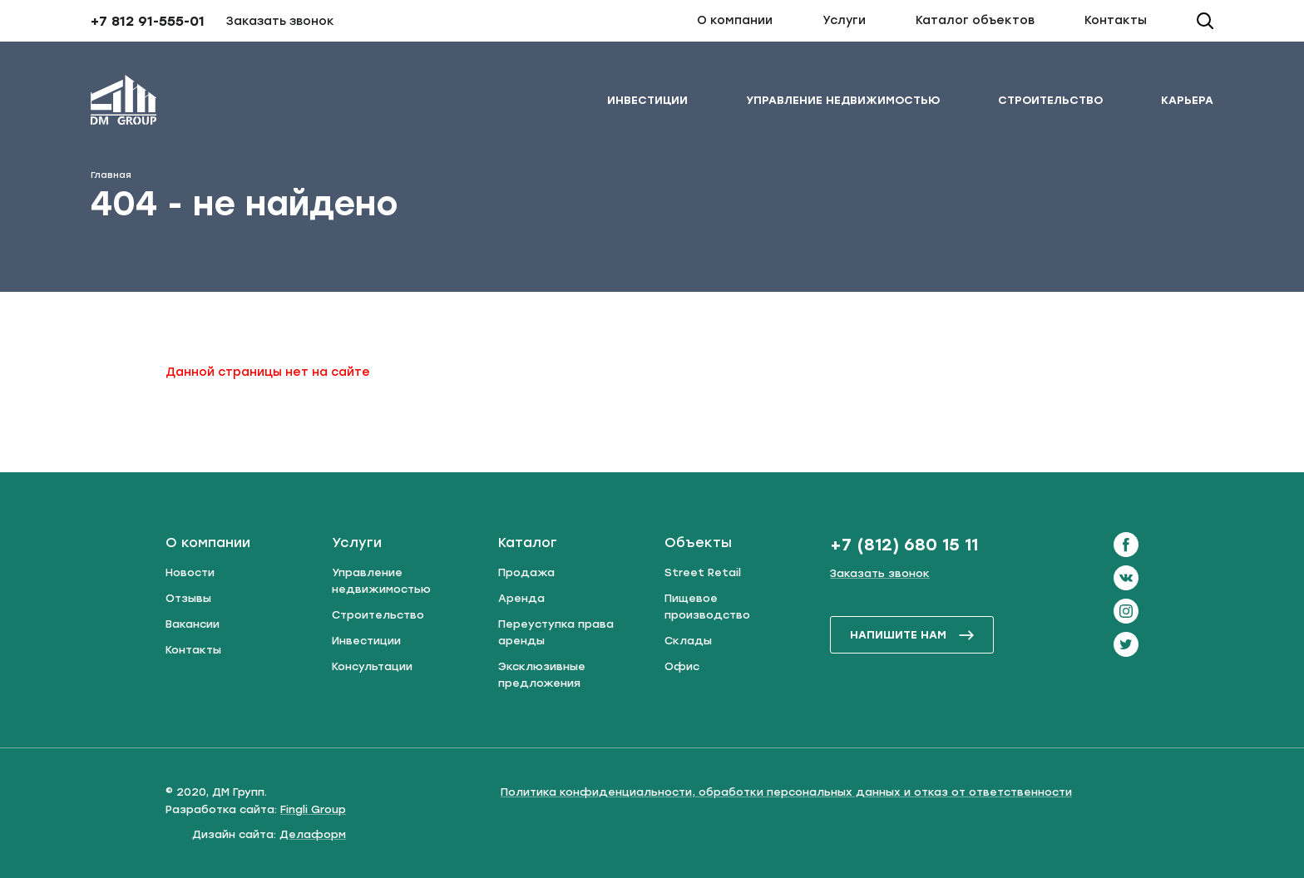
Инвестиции (647, 100)
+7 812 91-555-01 (148, 21)
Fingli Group (313, 809)
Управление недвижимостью (843, 100)
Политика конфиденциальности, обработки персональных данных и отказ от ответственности (786, 792)
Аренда (521, 598)
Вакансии (192, 624)
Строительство (1050, 100)
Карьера (1187, 100)
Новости (190, 572)
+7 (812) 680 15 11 (904, 545)
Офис (681, 666)
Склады (688, 640)
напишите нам (912, 635)
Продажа (526, 572)
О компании (735, 20)
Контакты (1115, 20)
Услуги (844, 20)
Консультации (372, 666)
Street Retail (702, 572)
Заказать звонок (280, 21)
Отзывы (188, 598)
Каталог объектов (975, 20)
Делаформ (312, 834)
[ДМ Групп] (124, 103)
